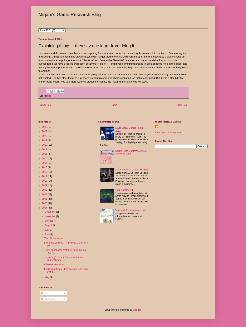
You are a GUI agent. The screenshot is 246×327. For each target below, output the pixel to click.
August (49, 225)
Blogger (137, 310)
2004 (45, 208)
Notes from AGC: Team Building (131, 169)
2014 (45, 163)
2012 (45, 172)
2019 (45, 140)
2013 (45, 167)
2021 (45, 131)
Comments (48, 299)
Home (114, 105)
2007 (45, 194)
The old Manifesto (53, 238)
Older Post (181, 105)
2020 (45, 136)
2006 (45, 199)
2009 (45, 185)
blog (49, 96)
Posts (45, 293)
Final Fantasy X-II (124, 190)
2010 (45, 180)
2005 (45, 203)
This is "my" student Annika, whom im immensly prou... (63, 258)
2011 (45, 176)
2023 (45, 127)
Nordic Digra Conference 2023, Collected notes (131, 152)
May (47, 277)
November (50, 216)
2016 (45, 154)
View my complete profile (168, 132)
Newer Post (45, 105)
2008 (45, 190)
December (50, 211)
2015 (45, 158)
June (47, 234)
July (47, 230)
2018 (45, 144)
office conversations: (54, 264)
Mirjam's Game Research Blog (69, 14)
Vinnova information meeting (130, 210)
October (49, 220)
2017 (45, 149)
